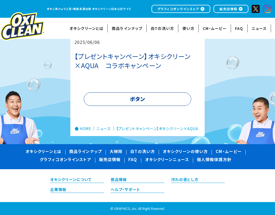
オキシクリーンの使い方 (185, 152)
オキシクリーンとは (43, 152)
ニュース (103, 128)
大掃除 (116, 152)
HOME (85, 128)
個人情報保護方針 (214, 160)
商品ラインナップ (85, 152)
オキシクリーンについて (71, 180)
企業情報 (58, 190)
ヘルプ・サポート (125, 190)
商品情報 (119, 180)
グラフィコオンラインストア (178, 8)
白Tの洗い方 (142, 152)
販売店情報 (228, 8)
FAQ (132, 160)
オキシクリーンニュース (167, 160)
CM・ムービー (229, 152)
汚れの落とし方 (184, 180)
